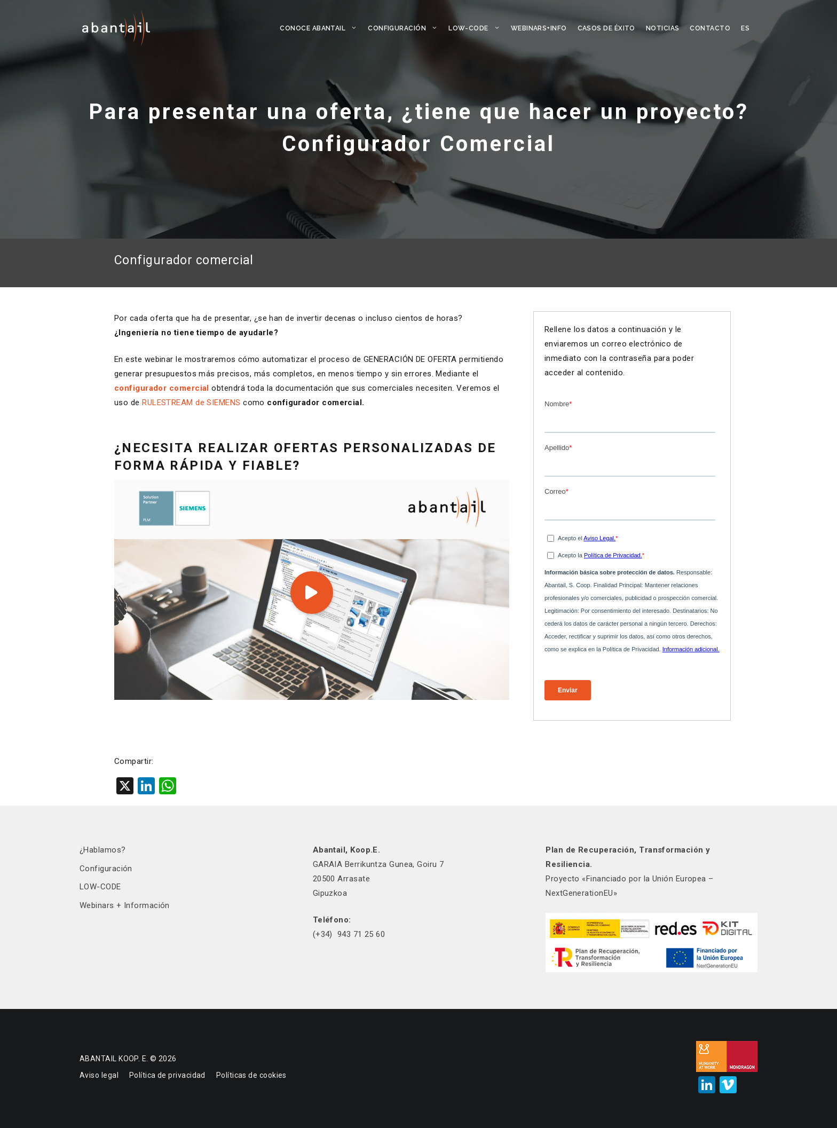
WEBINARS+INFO (539, 28)
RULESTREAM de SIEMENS (191, 402)
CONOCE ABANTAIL (321, 28)
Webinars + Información (125, 905)
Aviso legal (99, 1075)
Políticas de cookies (251, 1075)
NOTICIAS (663, 28)
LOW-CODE (477, 28)
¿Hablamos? (103, 850)
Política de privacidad (167, 1075)
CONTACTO (710, 28)
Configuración (405, 28)
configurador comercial (161, 388)
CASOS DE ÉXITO (606, 28)
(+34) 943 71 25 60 (349, 934)
